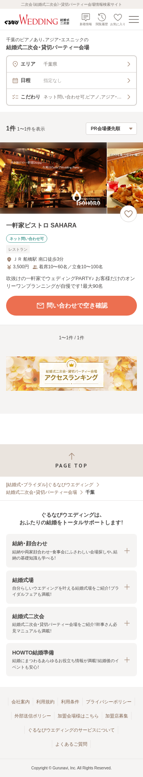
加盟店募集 (116, 716)
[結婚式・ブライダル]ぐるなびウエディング (49, 484)
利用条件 (70, 701)
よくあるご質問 (71, 744)
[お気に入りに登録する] (128, 213)
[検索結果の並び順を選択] (111, 129)
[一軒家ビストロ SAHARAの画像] (71, 178)
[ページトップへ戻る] (71, 460)
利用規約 (45, 701)
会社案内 (20, 701)
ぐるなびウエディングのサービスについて (71, 730)
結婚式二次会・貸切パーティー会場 (41, 492)
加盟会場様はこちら (78, 716)
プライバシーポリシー (109, 701)
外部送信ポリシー (32, 716)
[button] (71, 550)
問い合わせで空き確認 (72, 305)
